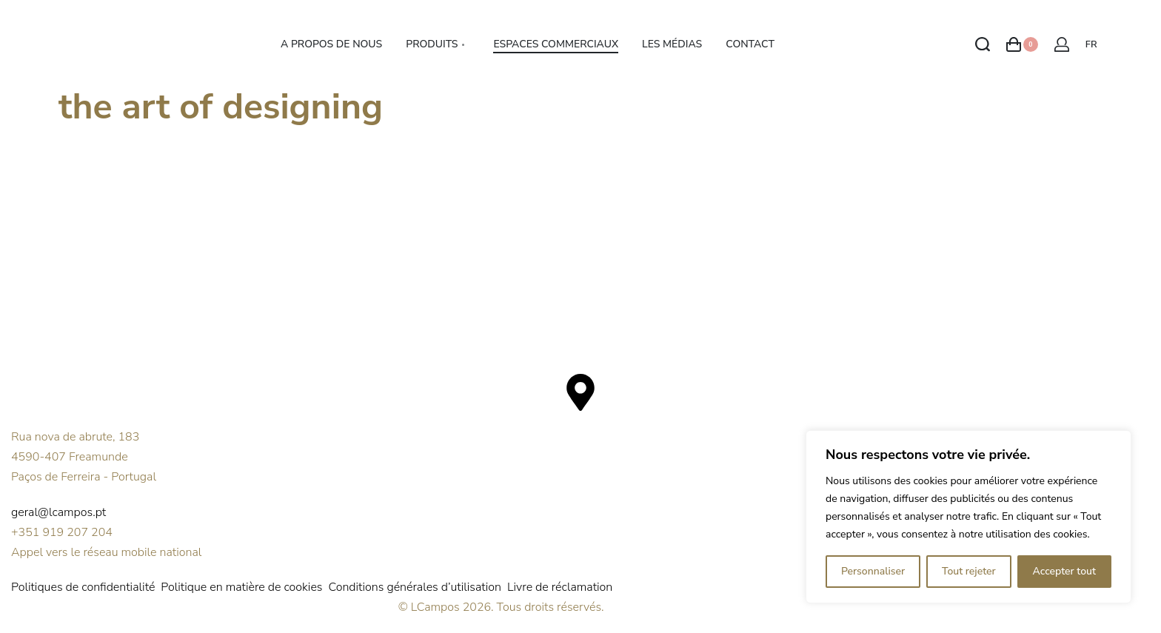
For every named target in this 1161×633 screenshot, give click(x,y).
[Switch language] (1094, 44)
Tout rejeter (969, 571)
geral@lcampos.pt (58, 512)
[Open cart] (1022, 44)
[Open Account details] (1062, 44)
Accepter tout (1064, 571)
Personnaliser (873, 571)
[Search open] (982, 44)
